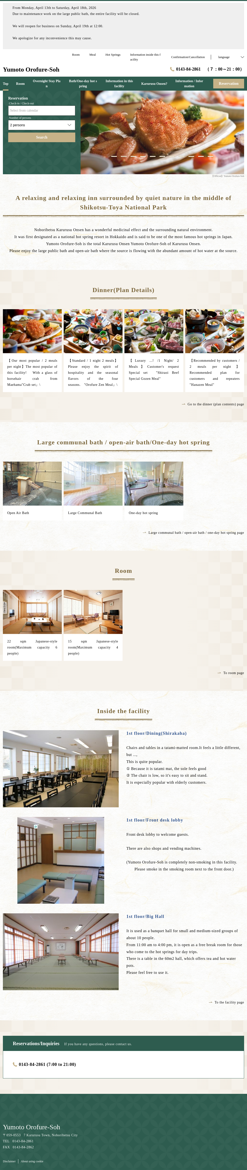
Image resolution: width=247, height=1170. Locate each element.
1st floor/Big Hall (145, 916)
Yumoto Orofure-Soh (31, 1127)
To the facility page (226, 1002)
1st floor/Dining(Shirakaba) (156, 733)
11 (210, 156)
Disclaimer (9, 1161)
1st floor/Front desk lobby (154, 820)
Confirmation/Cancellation (188, 57)
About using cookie (32, 1161)
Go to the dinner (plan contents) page (213, 404)
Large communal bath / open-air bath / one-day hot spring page (193, 533)
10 (201, 156)
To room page (231, 673)
